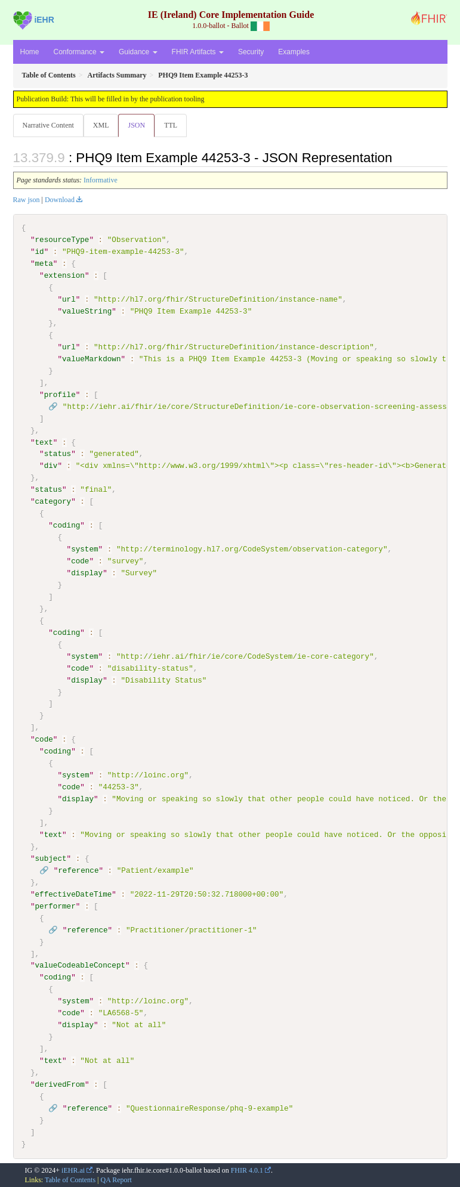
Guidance (138, 52)
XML (101, 125)
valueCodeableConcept (80, 964)
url (69, 299)
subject (51, 858)
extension (64, 275)
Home (29, 52)
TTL (170, 125)
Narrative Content (48, 125)
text (44, 441)
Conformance (79, 52)
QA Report (116, 1179)
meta (44, 263)
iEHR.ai (73, 1169)
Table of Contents (70, 1179)
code (80, 561)
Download (60, 200)
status (57, 453)
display (87, 573)
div (51, 465)
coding (66, 525)
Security (251, 52)
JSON (136, 125)
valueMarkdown (91, 359)
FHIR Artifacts (198, 52)
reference (78, 869)
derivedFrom (60, 1083)
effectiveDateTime (73, 893)
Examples (294, 52)
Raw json (26, 200)
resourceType (62, 239)
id (39, 251)
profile (60, 394)
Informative (101, 180)
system (84, 549)
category (53, 501)
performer (55, 905)
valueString (87, 311)
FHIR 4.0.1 (247, 1169)
